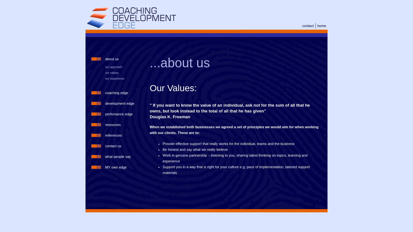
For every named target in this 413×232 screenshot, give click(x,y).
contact (308, 26)
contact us (113, 146)
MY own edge (116, 167)
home (321, 26)
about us (112, 59)
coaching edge (116, 93)
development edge (120, 103)
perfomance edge (119, 114)
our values (112, 72)
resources (113, 125)
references (113, 135)
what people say (118, 157)
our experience (115, 78)
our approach (113, 67)
